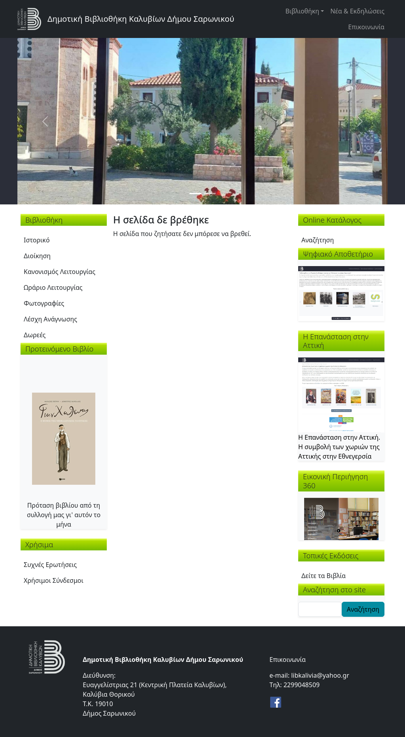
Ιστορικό (37, 240)
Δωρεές (34, 335)
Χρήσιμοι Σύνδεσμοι (53, 580)
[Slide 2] (210, 193)
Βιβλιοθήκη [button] (302, 11)
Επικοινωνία (366, 27)
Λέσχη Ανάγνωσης (50, 319)
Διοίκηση (37, 255)
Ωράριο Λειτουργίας (53, 287)
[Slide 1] (195, 193)
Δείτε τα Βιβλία (323, 575)
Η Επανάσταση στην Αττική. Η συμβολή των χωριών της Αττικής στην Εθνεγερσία (339, 447)
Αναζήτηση (317, 240)
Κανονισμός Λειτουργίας (59, 271)
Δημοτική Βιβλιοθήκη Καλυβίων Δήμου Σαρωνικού (140, 18)
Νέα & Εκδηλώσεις (357, 11)
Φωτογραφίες (44, 303)
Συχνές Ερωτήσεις (50, 564)
